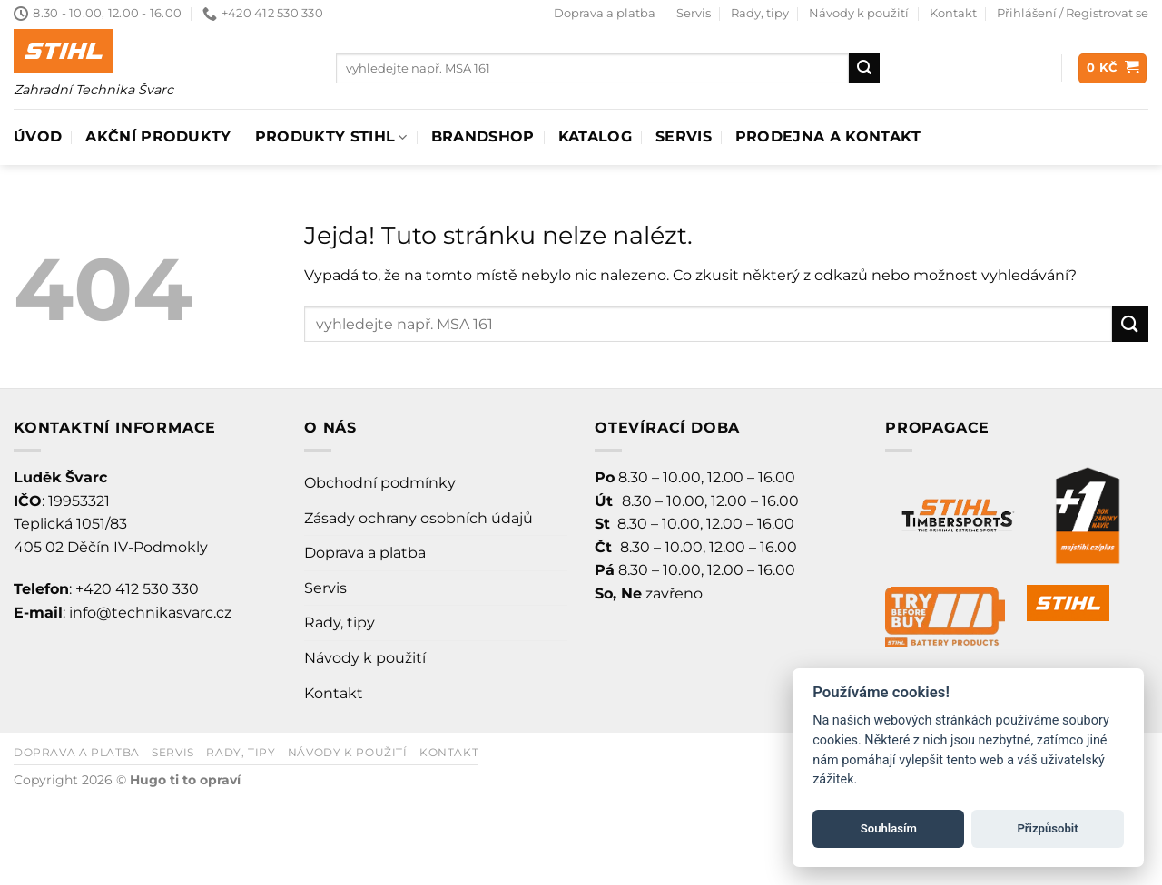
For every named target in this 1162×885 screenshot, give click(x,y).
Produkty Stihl (331, 137)
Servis (693, 13)
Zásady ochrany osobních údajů (418, 518)
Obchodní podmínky (380, 482)
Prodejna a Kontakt (828, 136)
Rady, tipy (760, 13)
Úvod (38, 136)
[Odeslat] (864, 68)
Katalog (595, 136)
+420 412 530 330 (137, 589)
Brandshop (483, 136)
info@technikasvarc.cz (150, 612)
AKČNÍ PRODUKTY (158, 136)
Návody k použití (859, 13)
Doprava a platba (604, 13)
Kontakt (953, 13)
